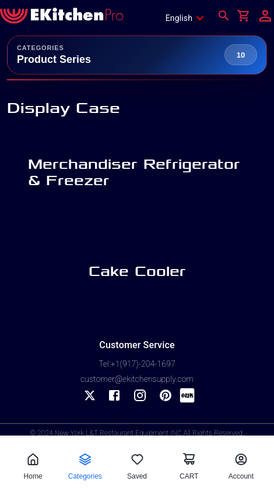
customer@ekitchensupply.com (137, 379)
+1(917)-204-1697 (143, 364)
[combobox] (188, 18)
